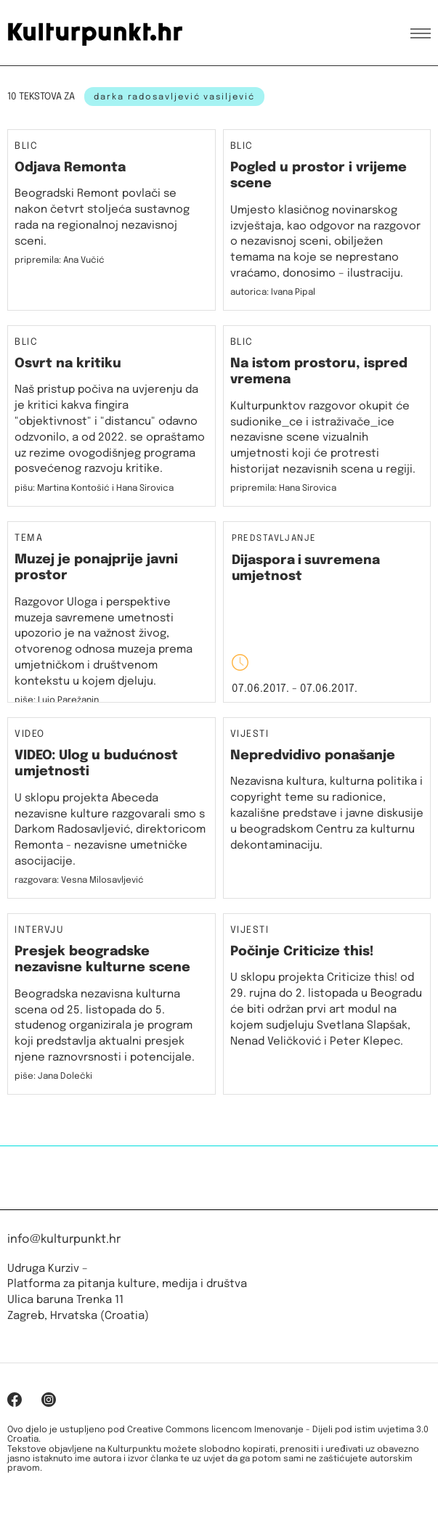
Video (30, 734)
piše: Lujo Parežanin (57, 700)
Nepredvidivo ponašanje (312, 755)
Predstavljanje (274, 539)
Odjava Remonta (70, 167)
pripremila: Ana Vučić (60, 260)
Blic (26, 146)
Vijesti (249, 734)
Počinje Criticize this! (302, 951)
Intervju (39, 930)
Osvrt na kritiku (68, 363)
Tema (29, 538)
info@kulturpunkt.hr (64, 1239)
